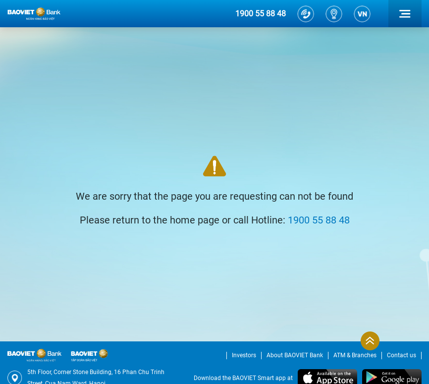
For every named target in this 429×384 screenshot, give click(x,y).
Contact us (401, 355)
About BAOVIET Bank (295, 355)
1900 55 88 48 (260, 13)
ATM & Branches (354, 355)
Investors (244, 355)
